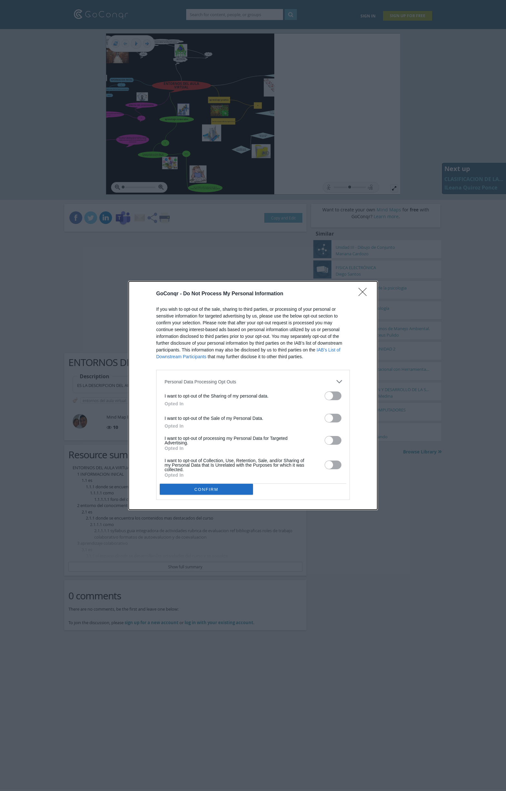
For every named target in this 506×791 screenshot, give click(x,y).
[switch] (333, 395)
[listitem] (253, 381)
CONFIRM (206, 489)
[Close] (365, 294)
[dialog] (253, 395)
